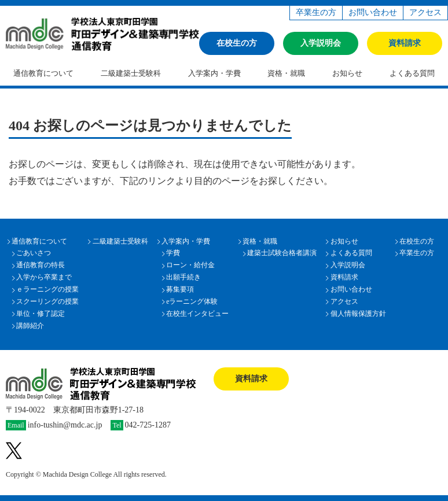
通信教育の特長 (40, 265)
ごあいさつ (33, 253)
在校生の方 (236, 43)
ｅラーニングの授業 (47, 289)
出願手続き (183, 277)
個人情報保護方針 (358, 314)
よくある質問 (351, 253)
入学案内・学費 (214, 73)
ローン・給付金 (190, 265)
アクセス (425, 12)
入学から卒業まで (44, 277)
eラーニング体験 (192, 301)
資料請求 (404, 43)
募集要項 (180, 289)
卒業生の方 (316, 12)
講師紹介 (30, 326)
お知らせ (347, 73)
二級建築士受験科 (131, 73)
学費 (173, 253)
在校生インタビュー (197, 314)
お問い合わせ (372, 12)
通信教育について (43, 73)
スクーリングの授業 (47, 301)
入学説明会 (320, 43)
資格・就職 (286, 73)
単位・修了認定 (40, 314)
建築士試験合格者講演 (282, 253)
